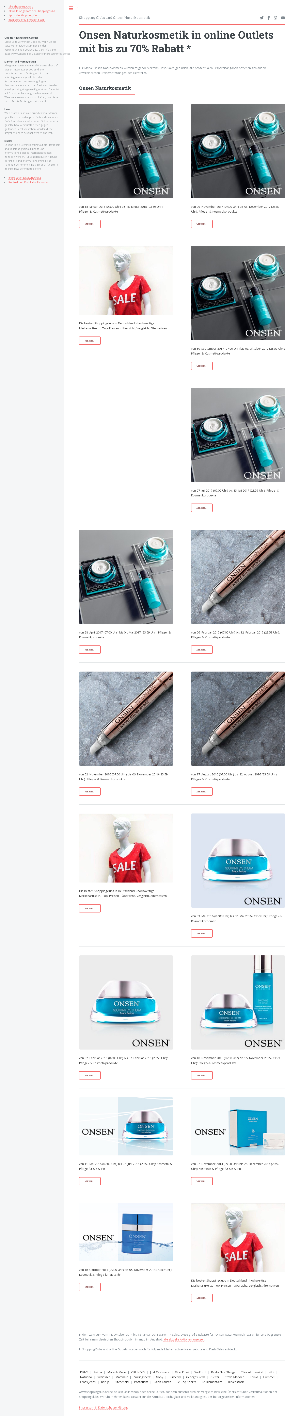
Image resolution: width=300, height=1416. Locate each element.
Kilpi (271, 1372)
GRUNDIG (138, 1372)
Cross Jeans (88, 1382)
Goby (159, 1377)
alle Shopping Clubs (21, 6)
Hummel (268, 1377)
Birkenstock (236, 1382)
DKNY (84, 1372)
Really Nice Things (223, 1372)
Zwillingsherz (142, 1377)
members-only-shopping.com (27, 19)
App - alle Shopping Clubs (24, 15)
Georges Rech (195, 1377)
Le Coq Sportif (186, 1382)
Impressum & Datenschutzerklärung (103, 1407)
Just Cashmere (160, 1372)
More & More (116, 1372)
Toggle (71, 8)
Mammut (121, 1377)
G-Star (214, 1377)
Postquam (141, 1382)
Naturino (86, 1377)
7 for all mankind (252, 1372)
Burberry (175, 1377)
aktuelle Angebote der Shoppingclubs (32, 11)
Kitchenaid (122, 1382)
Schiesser (103, 1377)
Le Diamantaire (212, 1382)
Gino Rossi (182, 1372)
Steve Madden (234, 1377)
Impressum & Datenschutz (25, 177)
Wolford (200, 1372)
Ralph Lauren (162, 1382)
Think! (254, 1377)
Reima (98, 1372)
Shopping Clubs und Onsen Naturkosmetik (114, 17)
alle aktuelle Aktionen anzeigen (183, 1339)
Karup (105, 1382)
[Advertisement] (142, 416)
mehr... (89, 224)
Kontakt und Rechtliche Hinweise (29, 182)
